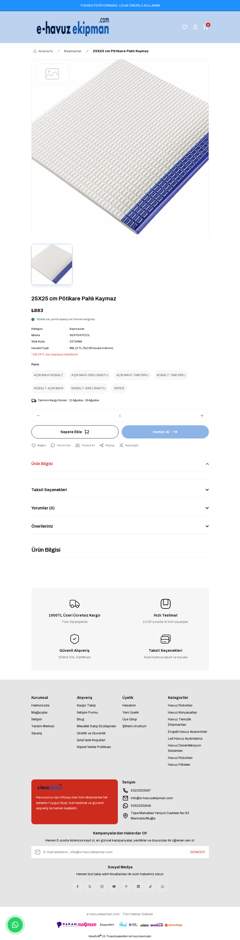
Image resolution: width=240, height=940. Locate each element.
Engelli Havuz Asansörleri (187, 732)
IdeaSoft (95, 936)
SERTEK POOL (80, 335)
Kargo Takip (86, 705)
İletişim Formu (87, 712)
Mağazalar (39, 712)
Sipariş (36, 733)
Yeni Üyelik (130, 712)
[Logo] (74, 27)
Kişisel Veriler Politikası (94, 747)
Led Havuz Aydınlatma (185, 738)
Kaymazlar (77, 328)
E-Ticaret (109, 936)
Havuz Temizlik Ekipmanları (179, 721)
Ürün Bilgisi (42, 464)
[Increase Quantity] (204, 415)
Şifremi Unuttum (134, 726)
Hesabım (129, 705)
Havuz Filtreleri (179, 764)
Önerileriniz (42, 526)
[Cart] (206, 27)
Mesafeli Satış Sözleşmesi (96, 726)
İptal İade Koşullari (91, 740)
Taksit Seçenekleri (49, 490)
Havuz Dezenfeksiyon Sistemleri (184, 748)
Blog (80, 719)
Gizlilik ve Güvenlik (91, 733)
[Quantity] (120, 415)
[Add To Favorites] (38, 445)
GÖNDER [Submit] (197, 852)
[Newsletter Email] (120, 852)
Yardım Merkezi (42, 726)
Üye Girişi (129, 719)
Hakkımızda (40, 705)
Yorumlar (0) (43, 508)
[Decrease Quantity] (35, 415)
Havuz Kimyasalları (182, 712)
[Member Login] (195, 27)
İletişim (36, 719)
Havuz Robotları (180, 705)
